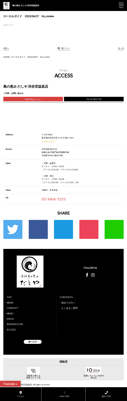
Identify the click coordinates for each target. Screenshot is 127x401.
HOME (6, 57)
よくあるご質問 (69, 308)
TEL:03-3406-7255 (93, 99)
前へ (6, 48)
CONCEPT (12, 308)
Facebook (38, 229)
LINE (114, 229)
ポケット (88, 229)
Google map (49, 141)
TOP (9, 297)
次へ (121, 48)
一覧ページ (64, 48)
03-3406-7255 (54, 199)
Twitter (12, 229)
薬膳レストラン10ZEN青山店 (94, 377)
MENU (10, 313)
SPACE (10, 318)
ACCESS (11, 329)
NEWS (10, 302)
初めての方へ (68, 302)
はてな (63, 229)
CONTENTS (66, 297)
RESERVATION (15, 324)
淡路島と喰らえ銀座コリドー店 (33, 377)
